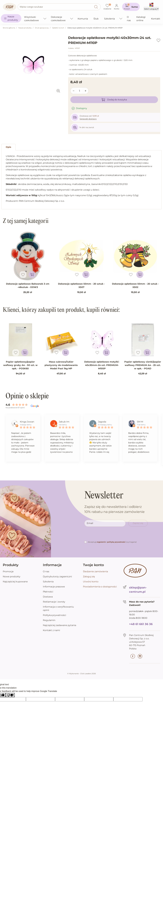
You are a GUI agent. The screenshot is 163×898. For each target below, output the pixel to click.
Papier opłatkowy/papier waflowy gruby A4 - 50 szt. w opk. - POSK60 (20, 365)
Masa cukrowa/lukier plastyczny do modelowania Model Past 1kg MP (61, 365)
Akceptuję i (112, 542)
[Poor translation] (10, 695)
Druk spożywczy (42, 28)
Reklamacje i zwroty (54, 601)
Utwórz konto (90, 581)
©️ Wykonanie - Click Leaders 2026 (81, 673)
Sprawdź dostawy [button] (88, 119)
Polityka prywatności (54, 615)
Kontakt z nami (51, 630)
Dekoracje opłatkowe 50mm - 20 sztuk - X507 (81, 285)
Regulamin (49, 620)
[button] (131, 7)
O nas (46, 571)
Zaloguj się (89, 576)
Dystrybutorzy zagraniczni (57, 576)
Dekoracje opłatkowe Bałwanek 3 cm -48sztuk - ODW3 (27, 285)
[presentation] (105, 534)
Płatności (48, 591)
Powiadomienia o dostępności (100, 586)
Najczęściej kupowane (15, 581)
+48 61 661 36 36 (141, 624)
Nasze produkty (25, 28)
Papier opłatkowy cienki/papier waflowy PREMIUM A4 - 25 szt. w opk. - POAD (142, 365)
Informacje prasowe (54, 586)
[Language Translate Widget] (151, 9)
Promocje (8, 571)
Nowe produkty (11, 576)
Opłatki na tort (58, 28)
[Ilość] (79, 90)
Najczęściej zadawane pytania (59, 625)
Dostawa (48, 596)
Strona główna (9, 28)
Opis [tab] (8, 147)
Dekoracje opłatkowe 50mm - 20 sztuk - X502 (135, 285)
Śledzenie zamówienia (95, 571)
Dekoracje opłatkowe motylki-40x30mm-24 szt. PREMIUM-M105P (101, 365)
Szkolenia (48, 581)
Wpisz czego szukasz (31, 6)
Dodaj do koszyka (114, 99)
